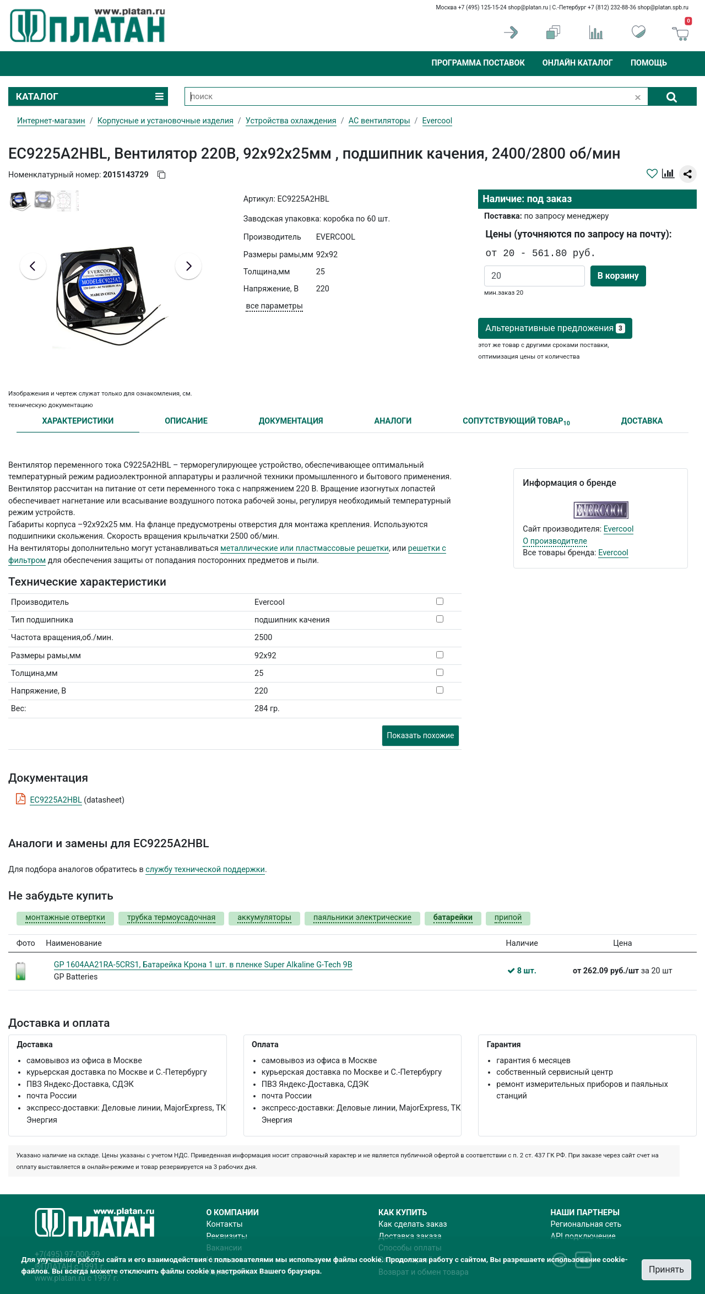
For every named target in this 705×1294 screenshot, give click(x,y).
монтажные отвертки (65, 917)
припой (508, 917)
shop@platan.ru (528, 7)
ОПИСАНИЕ (186, 421)
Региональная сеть (586, 1224)
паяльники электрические (362, 917)
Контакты (225, 1224)
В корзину (618, 275)
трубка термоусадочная (171, 917)
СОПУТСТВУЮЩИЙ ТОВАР (516, 421)
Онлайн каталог (578, 63)
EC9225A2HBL (56, 800)
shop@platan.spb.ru (663, 7)
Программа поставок (477, 63)
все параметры (274, 306)
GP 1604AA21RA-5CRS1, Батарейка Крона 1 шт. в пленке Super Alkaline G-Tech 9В (203, 965)
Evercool (619, 529)
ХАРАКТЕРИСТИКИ (77, 421)
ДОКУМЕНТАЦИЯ (291, 421)
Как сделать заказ (412, 1224)
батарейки (453, 917)
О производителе (555, 541)
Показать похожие (420, 735)
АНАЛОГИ (392, 421)
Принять (666, 1269)
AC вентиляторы (379, 121)
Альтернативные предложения (555, 328)
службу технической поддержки (205, 869)
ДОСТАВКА (642, 421)
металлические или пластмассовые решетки (304, 548)
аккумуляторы (264, 917)
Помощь (649, 63)
